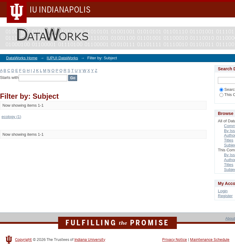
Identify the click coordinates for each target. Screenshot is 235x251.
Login (223, 191)
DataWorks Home (21, 58)
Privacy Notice (174, 239)
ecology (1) (11, 116)
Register (225, 196)
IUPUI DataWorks (62, 58)
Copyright (23, 239)
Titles (228, 140)
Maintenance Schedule (209, 239)
